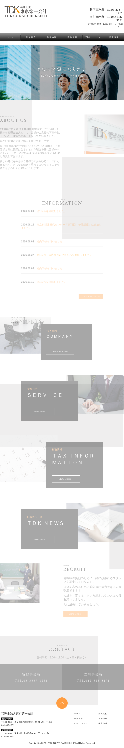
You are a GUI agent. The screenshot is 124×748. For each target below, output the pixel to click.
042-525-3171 (7, 736)
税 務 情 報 (72, 37)
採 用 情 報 (113, 37)
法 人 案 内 (31, 37)
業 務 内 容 (51, 37)
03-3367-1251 (7, 725)
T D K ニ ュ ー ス (93, 37)
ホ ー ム (10, 37)
